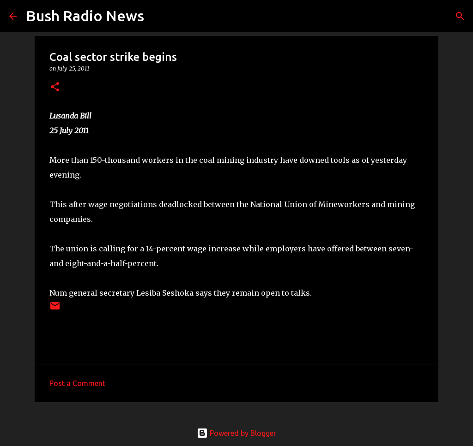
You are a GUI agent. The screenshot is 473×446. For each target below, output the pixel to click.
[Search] (157, 16)
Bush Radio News (85, 15)
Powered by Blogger (236, 433)
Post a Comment (77, 383)
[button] (55, 87)
